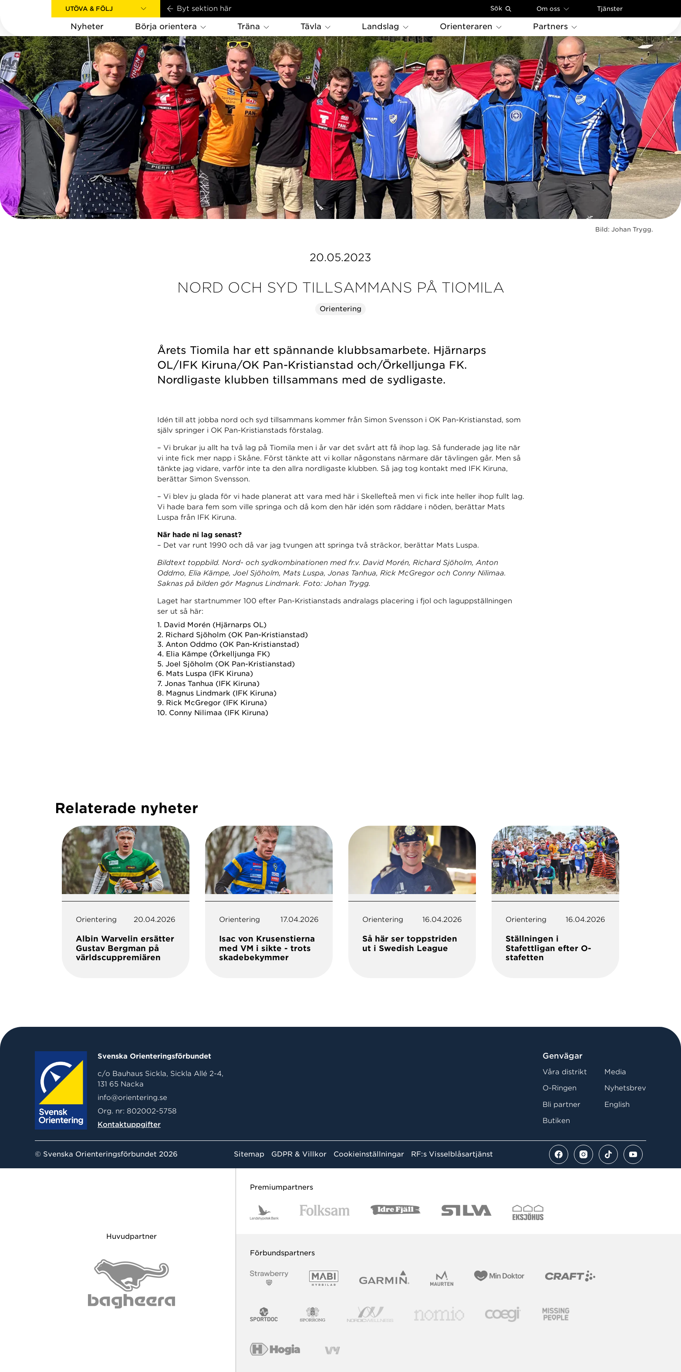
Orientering (340, 309)
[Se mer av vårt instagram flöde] (583, 1154)
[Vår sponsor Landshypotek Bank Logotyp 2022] (264, 1212)
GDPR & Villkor (299, 1154)
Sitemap (249, 1154)
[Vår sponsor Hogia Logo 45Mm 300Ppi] (275, 1350)
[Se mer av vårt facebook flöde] (558, 1154)
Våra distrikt (565, 1072)
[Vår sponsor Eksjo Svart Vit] (527, 1212)
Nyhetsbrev (625, 1088)
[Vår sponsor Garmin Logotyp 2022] (384, 1278)
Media (615, 1072)
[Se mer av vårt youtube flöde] (633, 1154)
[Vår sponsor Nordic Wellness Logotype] (370, 1314)
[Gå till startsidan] (39, 18)
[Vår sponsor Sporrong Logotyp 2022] (312, 1314)
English (617, 1104)
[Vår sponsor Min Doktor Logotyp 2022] (499, 1278)
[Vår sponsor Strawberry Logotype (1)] (269, 1278)
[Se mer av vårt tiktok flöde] (608, 1154)
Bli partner (561, 1104)
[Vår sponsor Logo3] (503, 1314)
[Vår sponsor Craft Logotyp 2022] (570, 1278)
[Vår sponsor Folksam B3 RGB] (325, 1212)
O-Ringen (559, 1088)
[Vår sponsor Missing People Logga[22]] (556, 1314)
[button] (105, 8)
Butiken (556, 1120)
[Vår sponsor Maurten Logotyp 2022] (442, 1278)
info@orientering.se (132, 1097)
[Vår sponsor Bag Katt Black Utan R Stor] (131, 1283)
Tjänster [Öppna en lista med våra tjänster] (610, 8)
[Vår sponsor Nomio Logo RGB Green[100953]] (439, 1314)
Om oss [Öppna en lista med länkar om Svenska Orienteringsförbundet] (552, 8)
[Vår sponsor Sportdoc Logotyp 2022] (264, 1314)
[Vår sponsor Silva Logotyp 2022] (467, 1212)
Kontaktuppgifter (129, 1124)
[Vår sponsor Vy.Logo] (332, 1350)
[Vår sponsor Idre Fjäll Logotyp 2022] (396, 1212)
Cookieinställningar (369, 1154)
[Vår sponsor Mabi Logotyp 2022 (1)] (323, 1278)
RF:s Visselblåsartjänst (452, 1154)
